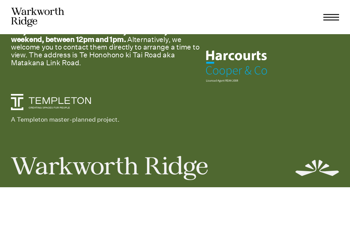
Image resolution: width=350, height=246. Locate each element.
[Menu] (331, 17)
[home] (37, 17)
